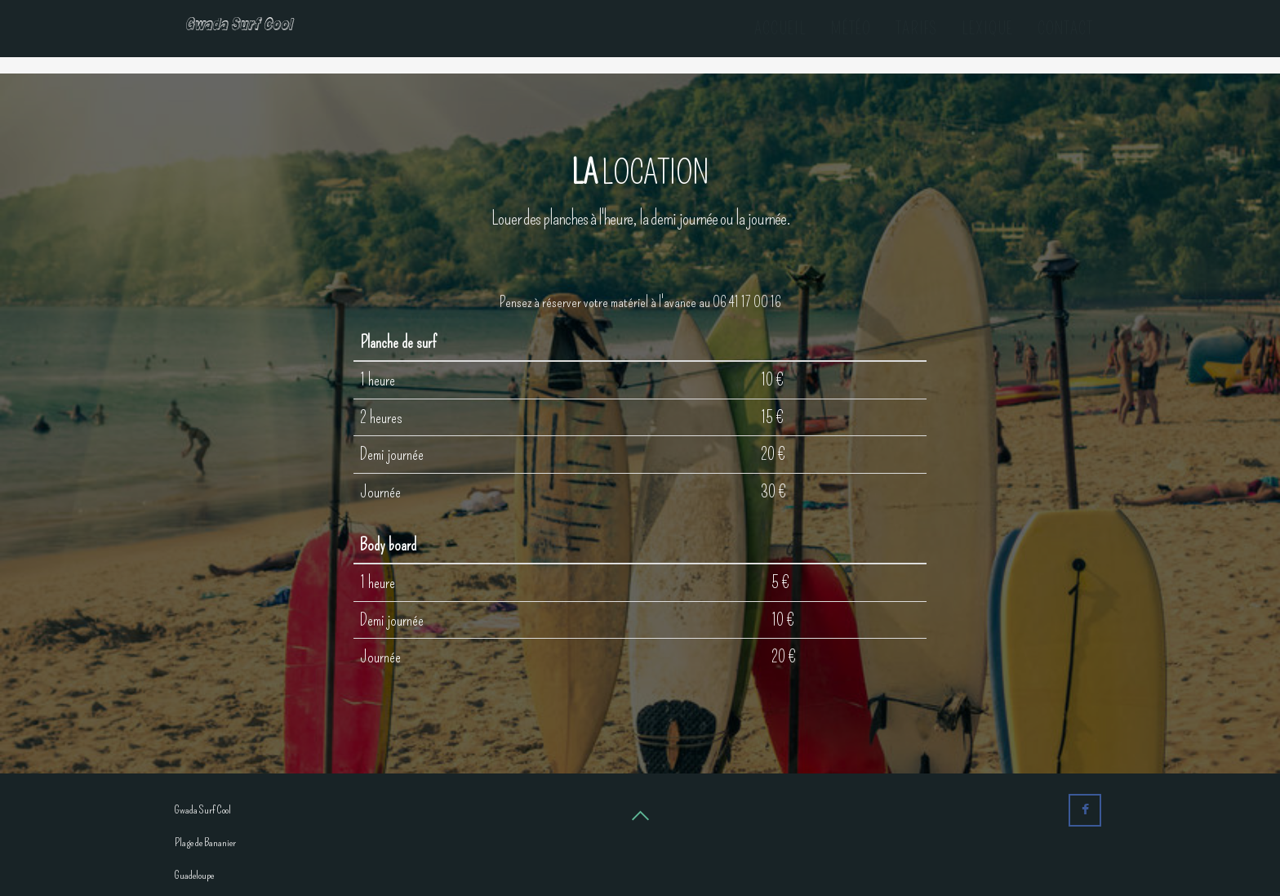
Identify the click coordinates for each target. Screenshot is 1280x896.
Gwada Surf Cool (252, 28)
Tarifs (916, 28)
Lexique (987, 28)
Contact (1065, 28)
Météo (851, 28)
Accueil (780, 28)
